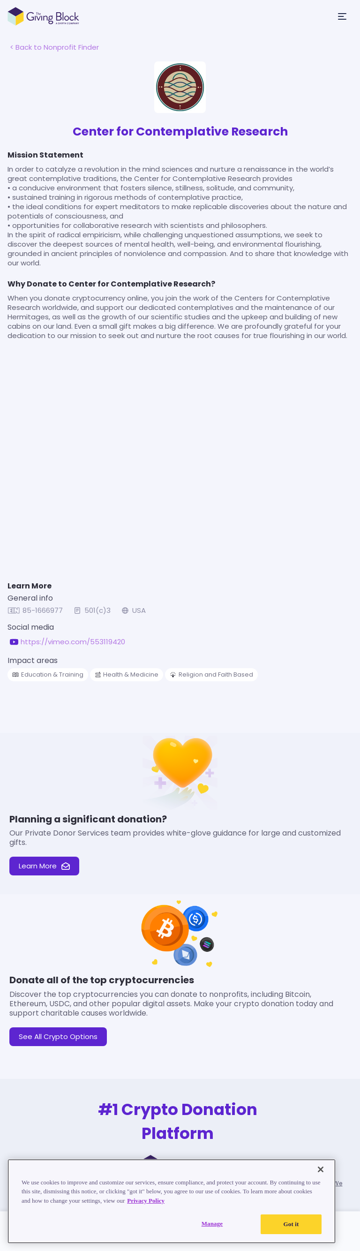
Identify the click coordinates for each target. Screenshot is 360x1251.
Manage (212, 1223)
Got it (291, 1224)
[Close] (320, 1169)
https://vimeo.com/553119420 (73, 642)
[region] (172, 1201)
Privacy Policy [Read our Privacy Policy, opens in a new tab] (146, 1200)
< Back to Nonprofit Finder (54, 47)
